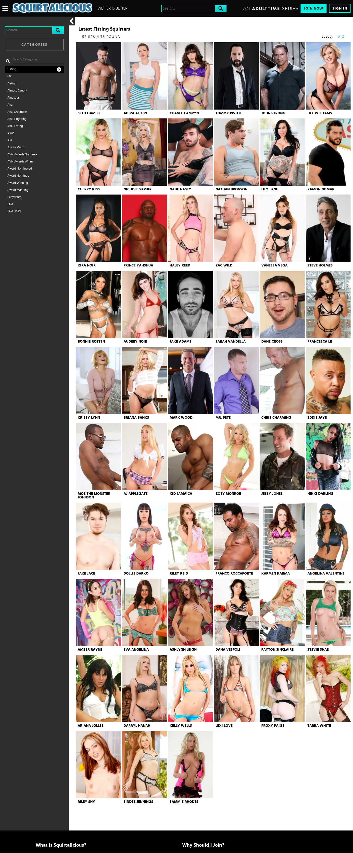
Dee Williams (319, 113)
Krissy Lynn (89, 417)
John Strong (273, 113)
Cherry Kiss (89, 189)
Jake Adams (180, 341)
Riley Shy (86, 802)
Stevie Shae (318, 649)
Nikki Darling (320, 494)
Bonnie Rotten (91, 341)
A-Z (341, 36)
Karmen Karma (275, 573)
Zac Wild (223, 265)
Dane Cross (272, 341)
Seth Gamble (89, 113)
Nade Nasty (180, 189)
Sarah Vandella (230, 341)
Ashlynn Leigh (183, 649)
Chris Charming (276, 417)
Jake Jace (86, 573)
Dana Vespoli (227, 649)
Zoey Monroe (228, 494)
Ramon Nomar (320, 189)
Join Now (313, 8)
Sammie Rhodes (184, 802)
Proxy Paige (272, 725)
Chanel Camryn (184, 113)
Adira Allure (136, 113)
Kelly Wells (181, 725)
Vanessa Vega (274, 265)
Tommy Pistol (228, 113)
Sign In (339, 8)
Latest (327, 36)
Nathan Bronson (231, 189)
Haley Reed (180, 265)
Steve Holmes (320, 265)
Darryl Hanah (137, 725)
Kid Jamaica (181, 494)
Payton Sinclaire (277, 649)
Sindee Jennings (138, 802)
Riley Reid (179, 573)
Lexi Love (224, 725)
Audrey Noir (135, 341)
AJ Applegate (136, 494)
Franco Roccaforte (234, 573)
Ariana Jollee (90, 725)
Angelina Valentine (325, 573)
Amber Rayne (90, 649)
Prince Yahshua (138, 265)
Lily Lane (269, 189)
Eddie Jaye (317, 417)
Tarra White (319, 725)
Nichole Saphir (137, 189)
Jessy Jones (272, 494)
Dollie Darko (136, 573)
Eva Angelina (136, 649)
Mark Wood (181, 417)
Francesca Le (319, 341)
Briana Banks (136, 417)
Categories (34, 44)
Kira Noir (87, 265)
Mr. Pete (223, 417)
